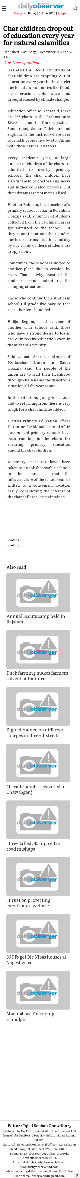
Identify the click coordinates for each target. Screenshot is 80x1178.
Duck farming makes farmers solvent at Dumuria (37, 675)
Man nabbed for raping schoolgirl (30, 1016)
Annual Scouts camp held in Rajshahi (35, 619)
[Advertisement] (40, 1068)
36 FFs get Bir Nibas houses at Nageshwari (36, 959)
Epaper (63, 13)
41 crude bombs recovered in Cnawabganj (36, 789)
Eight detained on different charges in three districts (35, 732)
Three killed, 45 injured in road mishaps (33, 846)
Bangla (19, 13)
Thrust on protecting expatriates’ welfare (28, 903)
